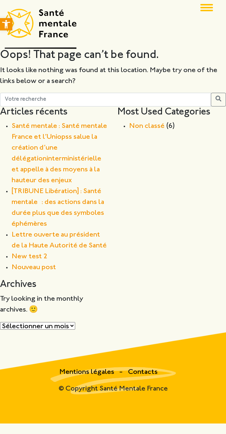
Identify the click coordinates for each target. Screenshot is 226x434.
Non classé (147, 126)
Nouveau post (34, 267)
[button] (6, 24)
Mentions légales (87, 372)
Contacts (143, 372)
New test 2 (29, 257)
